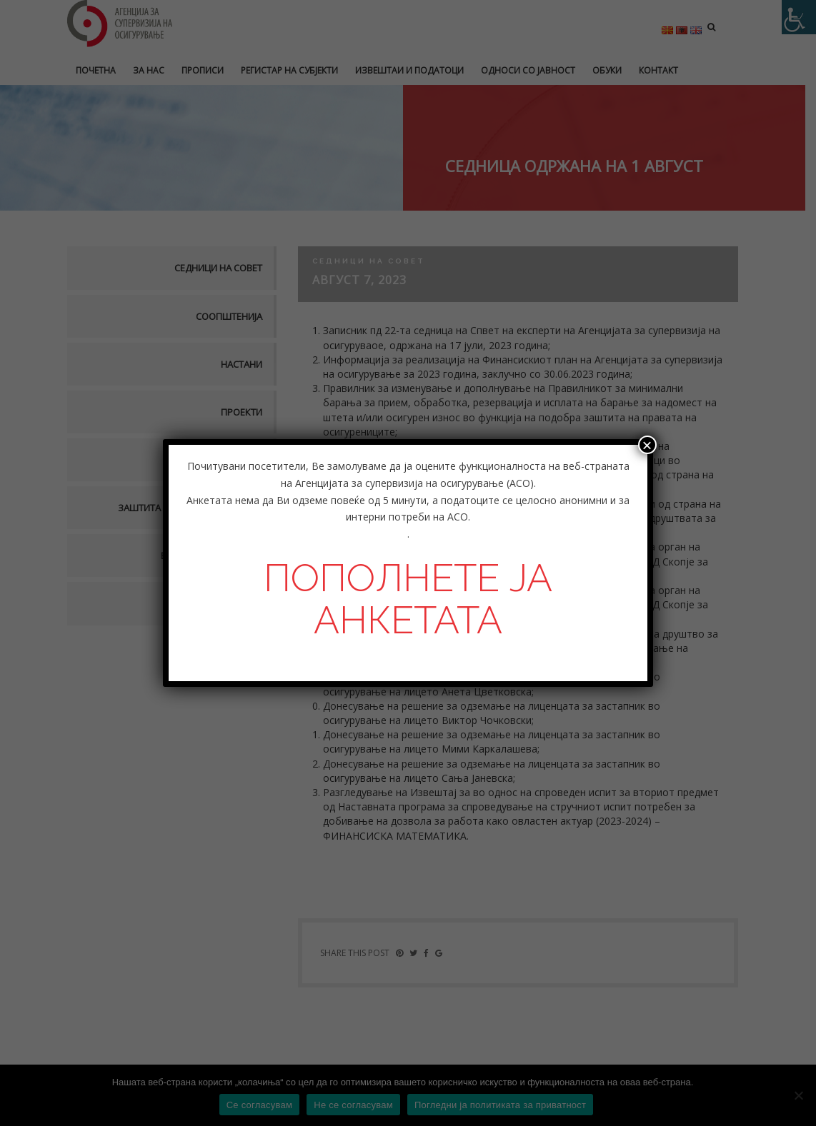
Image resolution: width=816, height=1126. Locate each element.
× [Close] (647, 445)
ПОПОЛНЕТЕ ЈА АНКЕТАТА (408, 599)
